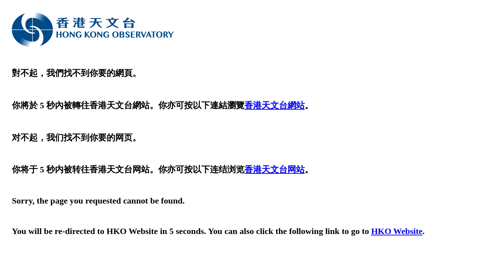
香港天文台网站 (274, 169)
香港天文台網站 (274, 105)
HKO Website (396, 231)
